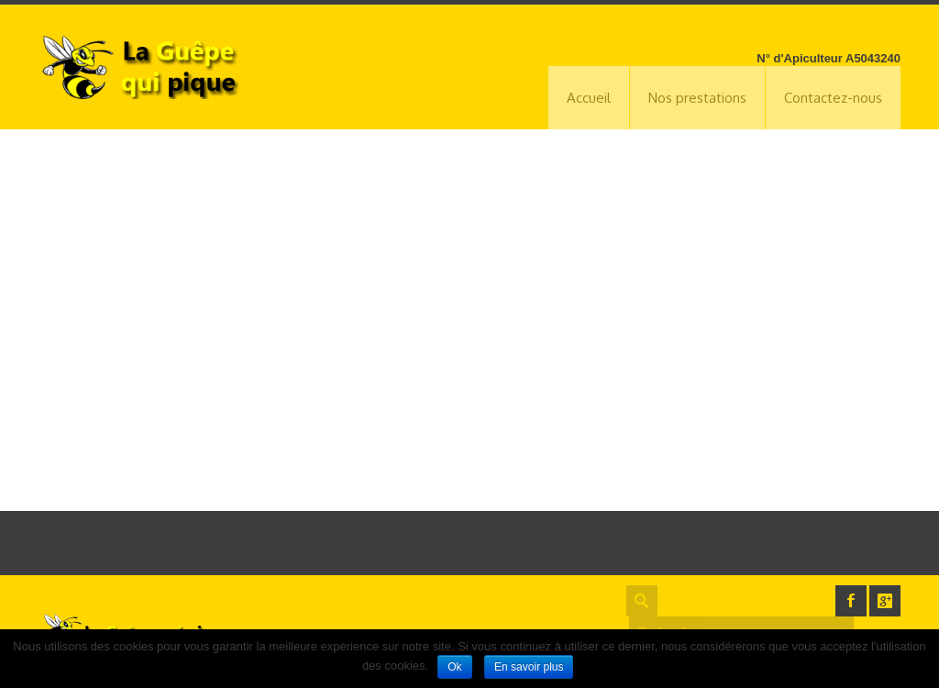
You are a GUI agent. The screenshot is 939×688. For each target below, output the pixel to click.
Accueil (589, 97)
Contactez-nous (833, 97)
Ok (454, 666)
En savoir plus (528, 666)
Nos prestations (697, 97)
